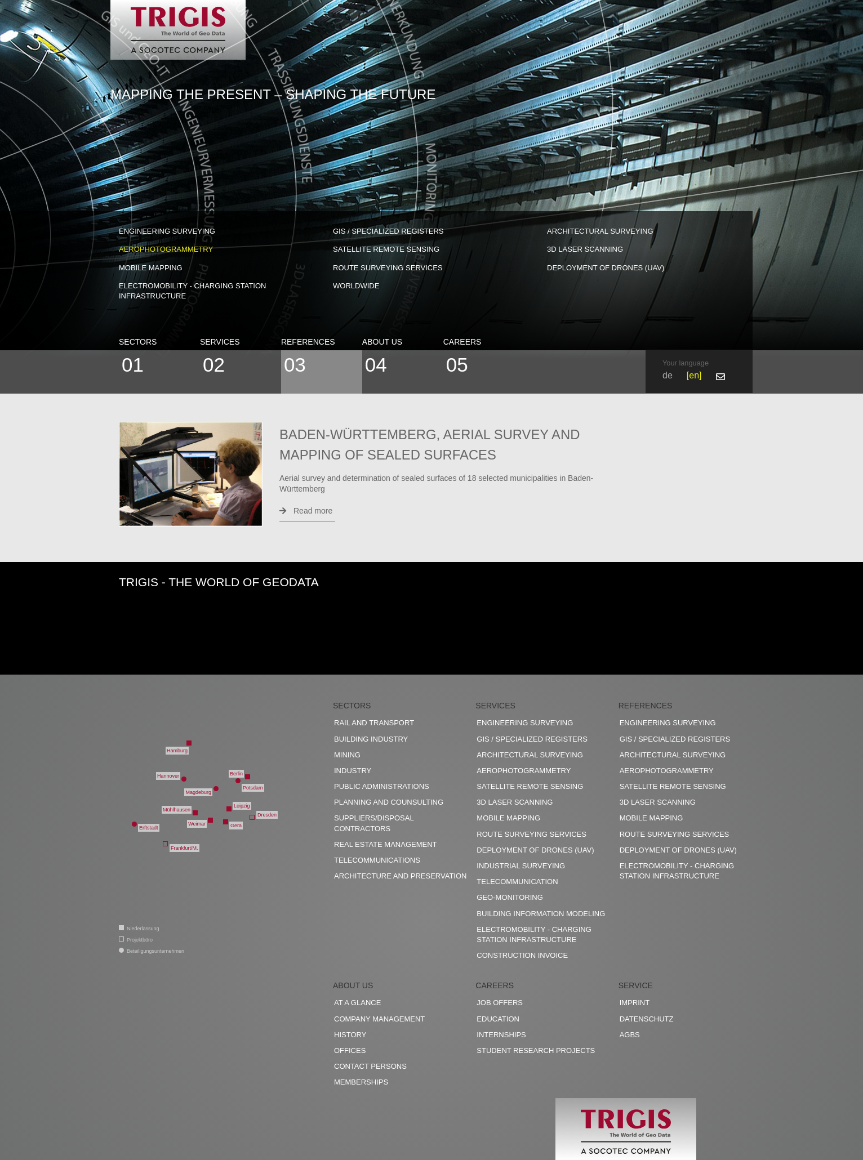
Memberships (361, 1082)
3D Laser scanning (585, 249)
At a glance (357, 1002)
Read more (305, 510)
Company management (379, 1019)
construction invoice (522, 955)
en (694, 375)
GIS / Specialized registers (388, 231)
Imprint (635, 1002)
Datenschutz (647, 1019)
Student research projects (536, 1050)
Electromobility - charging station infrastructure (192, 291)
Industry (352, 770)
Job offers (500, 1002)
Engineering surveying (167, 231)
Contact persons (370, 1066)
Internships (501, 1034)
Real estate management (385, 844)
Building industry (371, 739)
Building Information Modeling (541, 913)
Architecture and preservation (400, 876)
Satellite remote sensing (386, 249)
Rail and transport (374, 723)
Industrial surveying (521, 866)
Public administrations (381, 786)
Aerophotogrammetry (166, 249)
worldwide (356, 286)
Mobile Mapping (151, 268)
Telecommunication (517, 881)
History (350, 1034)
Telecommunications (377, 860)
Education (498, 1019)
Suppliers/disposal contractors (373, 823)
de (667, 375)
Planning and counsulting (388, 802)
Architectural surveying (600, 231)
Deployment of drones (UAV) (605, 268)
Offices (350, 1050)
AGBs (630, 1034)
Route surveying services (388, 268)
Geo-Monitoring (509, 897)
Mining (347, 755)
